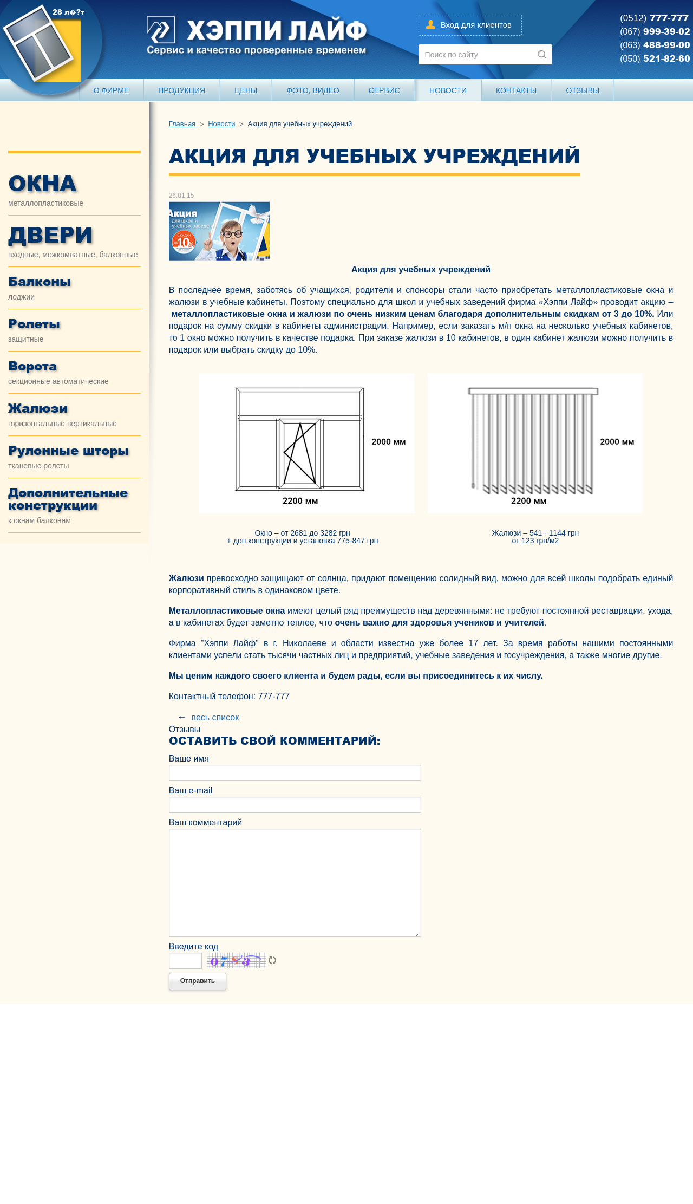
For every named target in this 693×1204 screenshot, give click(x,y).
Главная (182, 124)
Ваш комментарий (205, 822)
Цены (245, 90)
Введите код (193, 946)
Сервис (384, 90)
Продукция (181, 90)
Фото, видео (312, 90)
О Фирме (111, 90)
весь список (215, 717)
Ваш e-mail (190, 790)
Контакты (516, 90)
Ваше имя (189, 758)
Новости (448, 90)
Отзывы (583, 90)
